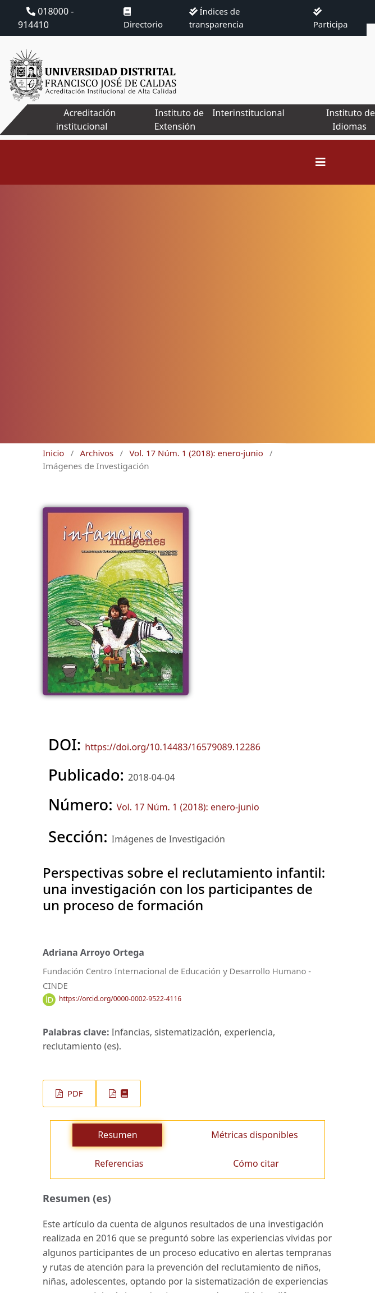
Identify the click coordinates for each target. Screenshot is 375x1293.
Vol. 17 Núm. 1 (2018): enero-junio (196, 452)
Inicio (53, 452)
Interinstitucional (248, 113)
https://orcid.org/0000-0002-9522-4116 (120, 999)
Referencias (118, 1163)
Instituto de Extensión (179, 119)
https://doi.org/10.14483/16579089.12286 (172, 747)
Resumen (117, 1135)
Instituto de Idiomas (350, 119)
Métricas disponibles (254, 1135)
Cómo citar (256, 1163)
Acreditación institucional (86, 119)
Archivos (97, 452)
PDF (74, 1093)
